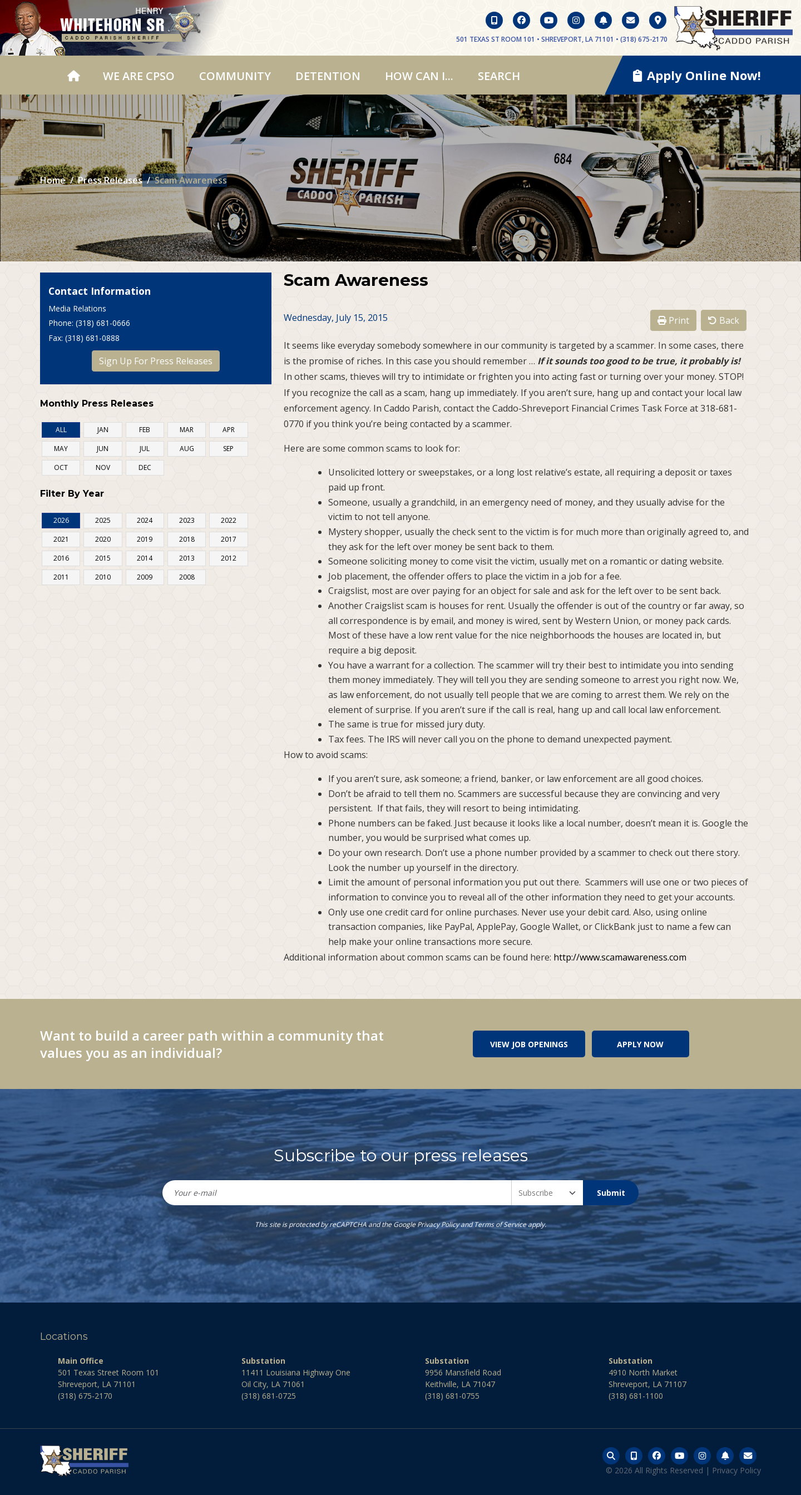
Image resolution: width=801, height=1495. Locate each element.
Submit (611, 1192)
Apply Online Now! (697, 75)
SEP (228, 448)
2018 (187, 539)
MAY (61, 448)
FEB (144, 429)
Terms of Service (500, 1224)
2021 (61, 539)
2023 (187, 520)
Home (53, 180)
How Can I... (419, 75)
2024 (144, 520)
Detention (327, 75)
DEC (145, 467)
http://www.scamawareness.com (619, 957)
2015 (103, 558)
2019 (144, 539)
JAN (102, 429)
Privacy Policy (438, 1224)
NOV (103, 467)
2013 (187, 558)
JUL (145, 448)
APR (228, 429)
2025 (103, 520)
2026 (61, 520)
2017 (228, 539)
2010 (103, 577)
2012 (228, 558)
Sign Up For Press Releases (155, 361)
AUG (187, 448)
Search (499, 75)
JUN (102, 448)
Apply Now (640, 1044)
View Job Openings (529, 1044)
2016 (61, 558)
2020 (103, 539)
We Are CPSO (139, 75)
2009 (144, 577)
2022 (228, 520)
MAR (187, 429)
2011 (61, 577)
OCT (61, 467)
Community (235, 75)
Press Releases (110, 180)
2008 (187, 577)
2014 (144, 558)
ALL (61, 429)
